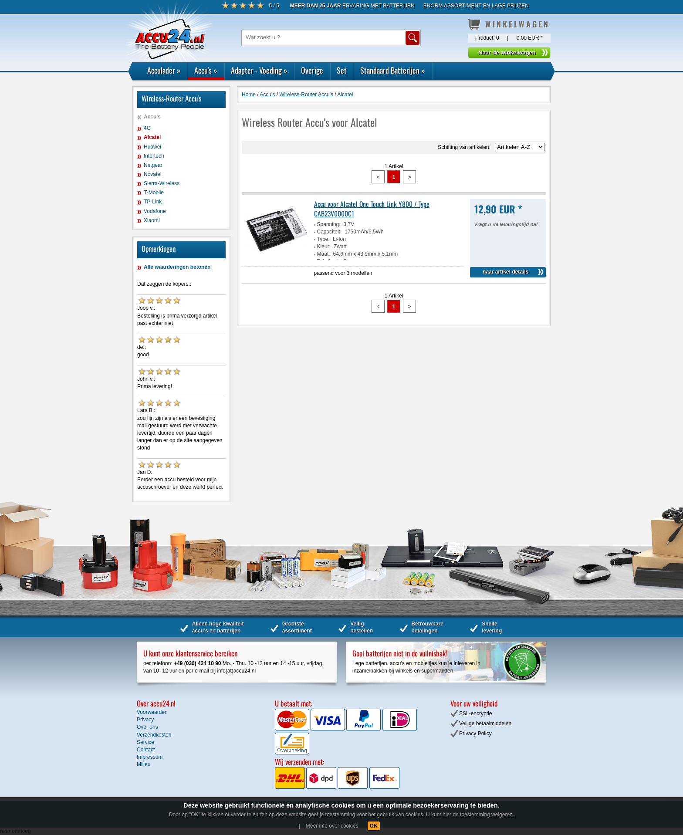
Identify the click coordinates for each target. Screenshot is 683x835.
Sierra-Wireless (161, 183)
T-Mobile (154, 192)
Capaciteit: (329, 232)
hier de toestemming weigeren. (478, 814)
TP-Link (153, 202)
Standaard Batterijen (392, 70)
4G (147, 128)
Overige (312, 70)
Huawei (152, 147)
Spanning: (329, 224)
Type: (323, 239)
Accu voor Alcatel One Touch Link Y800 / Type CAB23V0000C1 (371, 209)
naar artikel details (505, 272)
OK (374, 826)
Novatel (153, 174)
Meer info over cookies (332, 826)
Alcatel (152, 137)
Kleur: (324, 246)
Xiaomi (152, 220)
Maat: (323, 254)
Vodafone (155, 211)
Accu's (205, 70)
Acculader (164, 70)
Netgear (153, 165)
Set (342, 70)
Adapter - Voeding (259, 70)
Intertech (154, 156)
